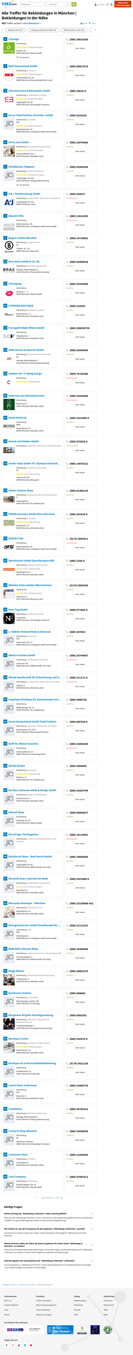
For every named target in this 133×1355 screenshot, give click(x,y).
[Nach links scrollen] (3, 30)
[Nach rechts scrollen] (93, 30)
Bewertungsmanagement (46, 1305)
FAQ (76, 1315)
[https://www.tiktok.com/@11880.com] (18, 1345)
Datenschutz (109, 1305)
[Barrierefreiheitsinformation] (108, 4)
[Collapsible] (92, 1213)
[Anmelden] (100, 4)
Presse (6, 1315)
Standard (33, 23)
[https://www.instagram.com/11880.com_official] (12, 1345)
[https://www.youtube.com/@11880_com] (31, 1345)
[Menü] (112, 4)
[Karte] (84, 23)
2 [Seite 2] (44, 1197)
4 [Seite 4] (49, 1197)
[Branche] (34, 4)
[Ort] (59, 4)
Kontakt (77, 1310)
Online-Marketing (43, 1310)
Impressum (108, 1301)
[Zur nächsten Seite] (62, 1198)
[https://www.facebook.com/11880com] (6, 1345)
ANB (105, 1315)
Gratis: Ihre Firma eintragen (123, 4)
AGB (105, 1310)
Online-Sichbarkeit (43, 1301)
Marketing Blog (80, 1301)
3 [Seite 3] (47, 1197)
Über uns (7, 1301)
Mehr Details (80, 48)
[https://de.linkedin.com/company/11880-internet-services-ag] (24, 1345)
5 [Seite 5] (51, 1197)
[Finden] (73, 4)
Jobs (6, 1310)
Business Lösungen (43, 1315)
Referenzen (78, 1305)
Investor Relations (11, 1305)
